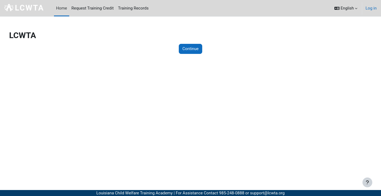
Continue (190, 48)
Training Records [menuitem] (133, 8)
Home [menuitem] (61, 8)
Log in (371, 8)
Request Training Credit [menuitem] (92, 8)
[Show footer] (367, 182)
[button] (346, 8)
